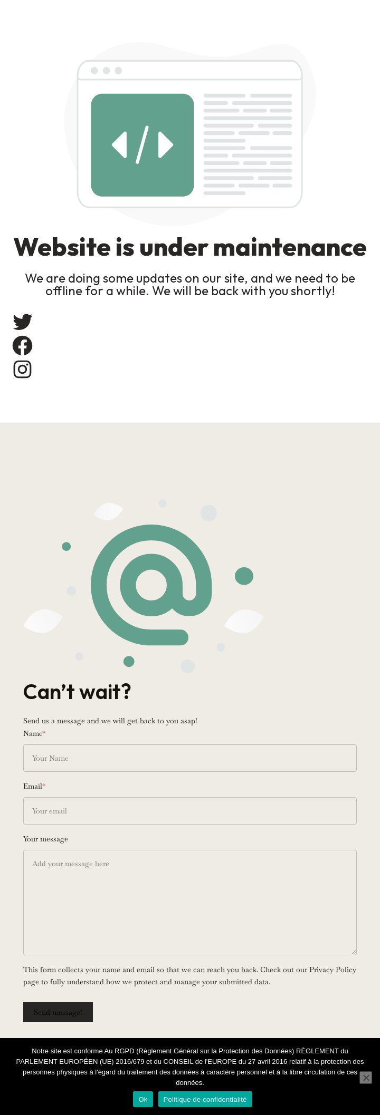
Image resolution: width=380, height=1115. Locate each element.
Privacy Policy (332, 969)
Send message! (58, 1012)
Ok (142, 1099)
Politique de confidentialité (205, 1099)
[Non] (365, 1077)
